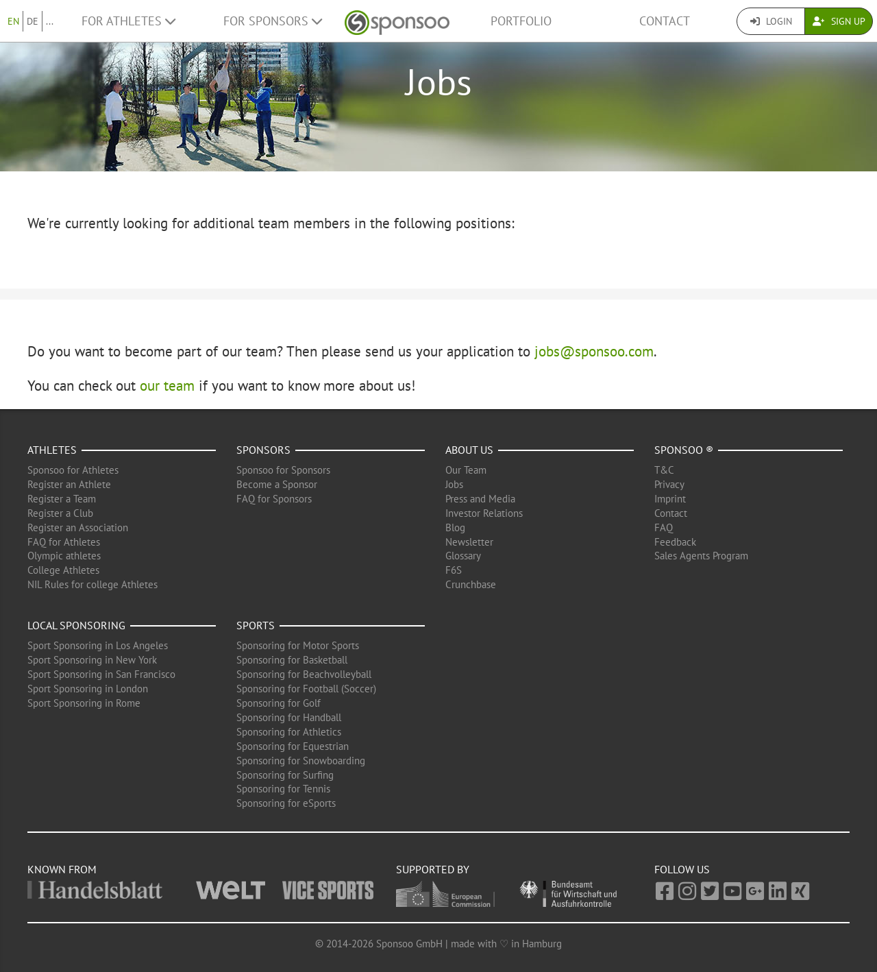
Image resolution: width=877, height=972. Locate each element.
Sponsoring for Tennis (283, 788)
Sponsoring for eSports (286, 803)
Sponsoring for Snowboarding (300, 760)
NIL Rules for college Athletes (92, 584)
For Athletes (128, 21)
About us (469, 450)
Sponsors (263, 450)
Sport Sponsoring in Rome (83, 702)
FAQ (663, 527)
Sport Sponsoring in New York (92, 659)
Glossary (463, 555)
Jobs (454, 484)
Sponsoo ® (683, 450)
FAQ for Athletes (63, 541)
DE (32, 21)
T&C (664, 469)
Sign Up (839, 21)
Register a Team (61, 498)
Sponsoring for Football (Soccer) (306, 688)
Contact (664, 21)
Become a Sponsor (276, 484)
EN (13, 21)
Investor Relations (484, 513)
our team (167, 385)
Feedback (675, 541)
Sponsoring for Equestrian (292, 746)
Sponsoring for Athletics (288, 731)
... (49, 21)
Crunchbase (470, 584)
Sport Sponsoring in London (87, 688)
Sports (255, 625)
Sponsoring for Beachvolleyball (303, 674)
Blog (455, 527)
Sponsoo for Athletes (73, 469)
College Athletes (63, 569)
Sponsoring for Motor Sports (297, 645)
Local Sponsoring (76, 625)
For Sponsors (272, 21)
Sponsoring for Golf (278, 702)
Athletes (52, 450)
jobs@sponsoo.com (594, 351)
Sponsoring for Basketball (291, 659)
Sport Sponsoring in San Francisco (101, 674)
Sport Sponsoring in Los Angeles (97, 645)
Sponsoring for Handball (288, 717)
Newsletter (469, 541)
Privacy (669, 484)
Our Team (465, 469)
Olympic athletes (64, 555)
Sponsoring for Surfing (285, 774)
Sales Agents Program (701, 555)
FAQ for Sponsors (274, 498)
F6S (453, 569)
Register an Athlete (69, 484)
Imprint (670, 498)
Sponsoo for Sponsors (283, 469)
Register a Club (60, 513)
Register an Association (77, 527)
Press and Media (480, 498)
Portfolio (521, 21)
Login (771, 21)
